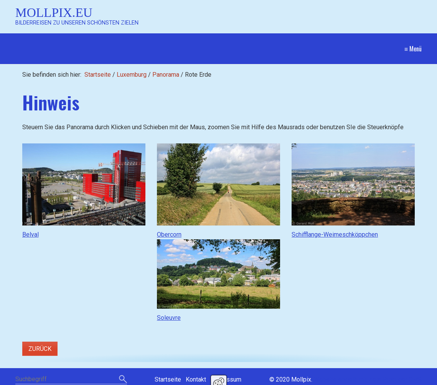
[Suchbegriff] (71, 379)
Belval (30, 234)
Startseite (97, 74)
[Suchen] (123, 379)
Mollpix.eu (53, 12)
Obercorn (169, 234)
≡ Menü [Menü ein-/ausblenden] (413, 48)
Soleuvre (169, 317)
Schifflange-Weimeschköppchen (335, 234)
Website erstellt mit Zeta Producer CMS (368, 379)
